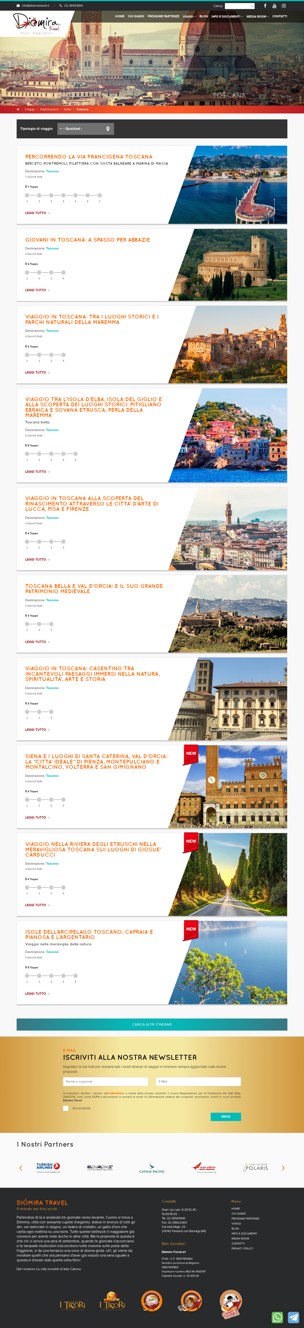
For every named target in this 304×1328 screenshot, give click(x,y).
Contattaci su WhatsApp (277, 1317)
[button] (85, 129)
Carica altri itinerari (152, 1024)
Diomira (37, 23)
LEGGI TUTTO (35, 213)
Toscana (52, 171)
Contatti (279, 16)
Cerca (218, 6)
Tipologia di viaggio (36, 129)
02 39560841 (71, 5)
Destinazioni (49, 109)
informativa (116, 1093)
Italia (67, 109)
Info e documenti (227, 16)
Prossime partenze (163, 16)
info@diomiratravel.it (33, 5)
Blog (204, 16)
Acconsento (81, 1108)
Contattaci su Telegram (293, 1317)
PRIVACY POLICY (242, 1248)
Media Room (258, 16)
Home (119, 16)
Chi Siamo (136, 16)
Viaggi (189, 16)
